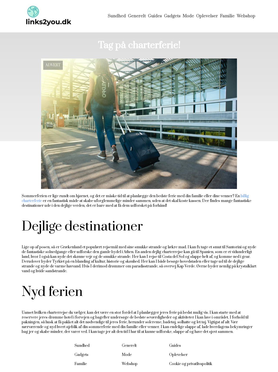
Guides (155, 16)
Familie (227, 16)
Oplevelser (207, 16)
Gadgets (172, 16)
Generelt (137, 16)
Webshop (246, 16)
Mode (188, 16)
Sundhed (117, 16)
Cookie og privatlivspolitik (190, 364)
